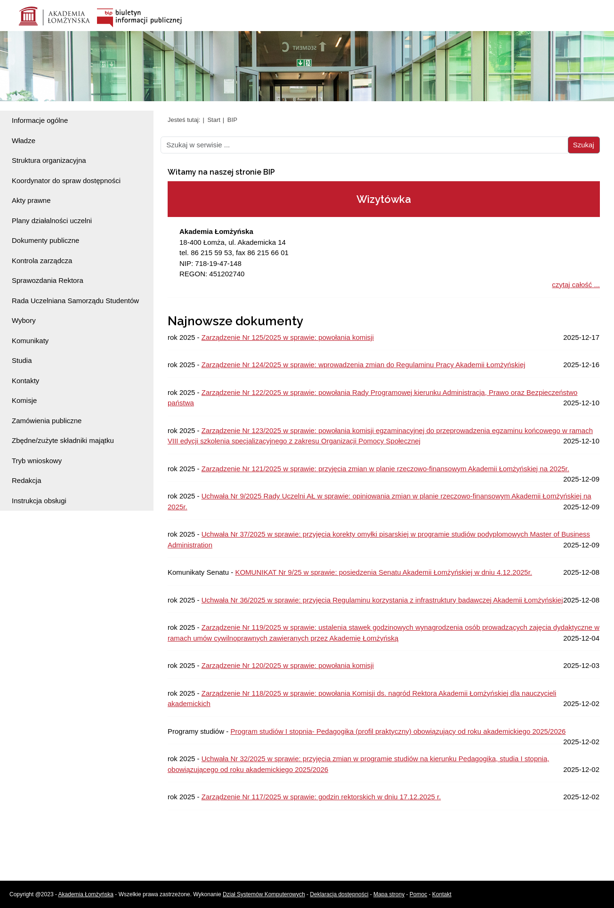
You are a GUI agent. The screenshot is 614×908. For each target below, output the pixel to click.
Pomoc (418, 894)
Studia (22, 360)
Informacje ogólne (40, 120)
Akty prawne (31, 200)
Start (213, 119)
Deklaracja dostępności (339, 894)
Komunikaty (30, 341)
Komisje (24, 400)
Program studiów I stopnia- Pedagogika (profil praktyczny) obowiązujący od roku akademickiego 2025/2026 (398, 731)
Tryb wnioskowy (37, 461)
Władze (23, 141)
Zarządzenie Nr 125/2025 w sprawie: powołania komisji (288, 337)
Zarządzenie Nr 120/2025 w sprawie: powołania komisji (288, 665)
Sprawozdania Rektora (47, 280)
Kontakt (442, 894)
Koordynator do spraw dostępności (66, 181)
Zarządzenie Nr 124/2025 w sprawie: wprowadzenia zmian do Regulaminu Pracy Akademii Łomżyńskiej (363, 365)
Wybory (24, 320)
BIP (232, 119)
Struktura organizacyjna (49, 160)
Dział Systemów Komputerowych (264, 894)
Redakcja (26, 480)
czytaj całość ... (576, 285)
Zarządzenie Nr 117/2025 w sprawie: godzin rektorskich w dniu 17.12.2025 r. (321, 797)
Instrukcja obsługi (39, 501)
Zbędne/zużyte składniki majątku (63, 440)
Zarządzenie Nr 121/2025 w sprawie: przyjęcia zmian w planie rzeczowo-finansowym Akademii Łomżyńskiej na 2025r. (385, 469)
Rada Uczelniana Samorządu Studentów (75, 301)
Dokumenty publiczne (45, 240)
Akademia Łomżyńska (85, 894)
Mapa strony (388, 894)
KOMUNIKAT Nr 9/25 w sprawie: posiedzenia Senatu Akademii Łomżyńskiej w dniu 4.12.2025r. (383, 572)
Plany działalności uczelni (52, 221)
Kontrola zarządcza (42, 261)
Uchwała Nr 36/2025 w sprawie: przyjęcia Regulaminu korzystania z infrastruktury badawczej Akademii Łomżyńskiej (382, 600)
